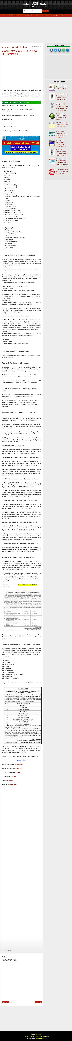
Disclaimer (31, 1036)
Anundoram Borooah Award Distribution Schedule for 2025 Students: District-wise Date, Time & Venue (62, 162)
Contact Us (46, 1036)
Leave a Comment (36, 46)
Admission (10, 950)
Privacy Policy (38, 1036)
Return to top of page (36, 1034)
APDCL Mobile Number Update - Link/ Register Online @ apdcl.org (62, 124)
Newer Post (5, 1002)
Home (11, 1002)
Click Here (20, 764)
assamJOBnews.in (36, 3)
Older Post (38, 1002)
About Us (25, 1036)
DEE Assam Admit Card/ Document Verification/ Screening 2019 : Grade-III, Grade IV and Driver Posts (62, 106)
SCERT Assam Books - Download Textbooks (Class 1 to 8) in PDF (62, 86)
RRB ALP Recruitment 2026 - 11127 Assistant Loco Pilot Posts (62, 171)
